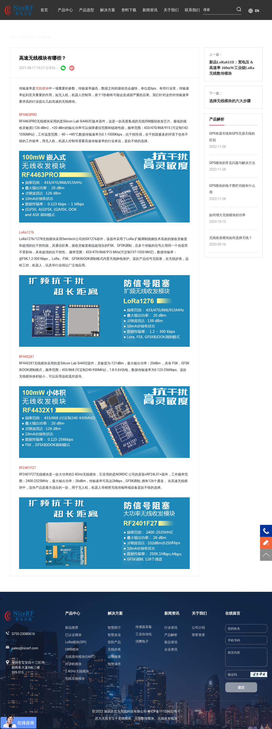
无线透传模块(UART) (80, 657)
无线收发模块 (167, 718)
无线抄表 (114, 649)
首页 (44, 10)
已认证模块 (73, 635)
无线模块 (42, 88)
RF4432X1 (26, 357)
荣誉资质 (198, 635)
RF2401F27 (27, 468)
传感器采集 (143, 627)
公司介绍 (198, 627)
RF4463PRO (28, 115)
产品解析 (44, 32)
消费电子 (142, 641)
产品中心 (65, 10)
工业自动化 (143, 634)
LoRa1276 (26, 232)
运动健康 (114, 657)
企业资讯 (170, 649)
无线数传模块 (144, 718)
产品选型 (86, 10)
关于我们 (171, 10)
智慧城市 (114, 664)
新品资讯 (170, 642)
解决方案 (107, 10)
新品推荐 (71, 627)
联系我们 (192, 10)
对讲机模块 (73, 664)
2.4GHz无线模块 (77, 671)
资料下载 (128, 10)
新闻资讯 (150, 10)
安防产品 (114, 642)
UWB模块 (72, 649)
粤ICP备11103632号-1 (163, 711)
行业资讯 (170, 627)
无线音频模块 (75, 678)
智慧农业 (114, 635)
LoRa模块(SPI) (75, 642)
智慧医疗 (114, 627)
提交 (241, 687)
